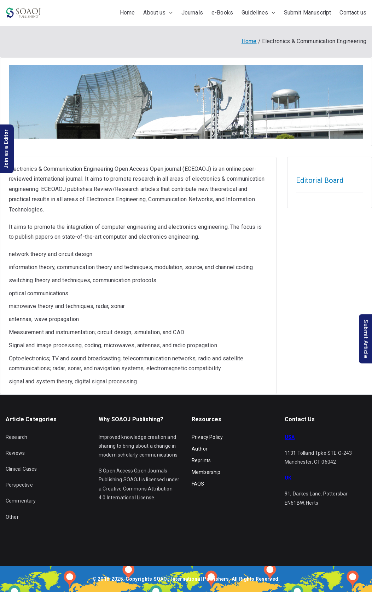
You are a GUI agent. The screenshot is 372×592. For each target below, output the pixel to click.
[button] (169, 13)
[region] (186, 102)
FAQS (198, 484)
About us (158, 13)
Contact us (352, 12)
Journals (192, 12)
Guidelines (258, 13)
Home (127, 12)
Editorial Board (319, 180)
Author (200, 449)
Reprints (201, 460)
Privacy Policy (207, 437)
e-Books (222, 12)
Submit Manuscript (307, 12)
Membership (206, 472)
